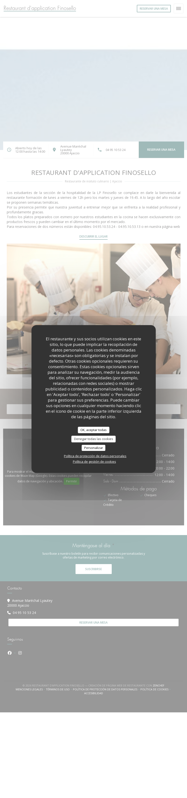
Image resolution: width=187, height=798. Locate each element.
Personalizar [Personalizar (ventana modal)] (93, 448)
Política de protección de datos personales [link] (95, 456)
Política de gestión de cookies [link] (94, 461)
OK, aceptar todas (93, 430)
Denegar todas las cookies (93, 439)
